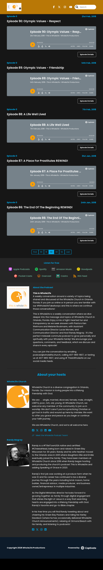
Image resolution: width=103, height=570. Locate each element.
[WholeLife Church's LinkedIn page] (41, 442)
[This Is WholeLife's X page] (58, 7)
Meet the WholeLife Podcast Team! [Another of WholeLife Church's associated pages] (50, 446)
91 (46, 252)
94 (62, 252)
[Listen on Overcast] (64, 279)
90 (41, 252)
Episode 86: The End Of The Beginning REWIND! (40, 207)
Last (68, 252)
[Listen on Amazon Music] (73, 271)
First (35, 252)
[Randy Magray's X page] (36, 541)
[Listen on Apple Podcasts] (28, 271)
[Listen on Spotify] (50, 270)
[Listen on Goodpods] (19, 279)
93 (57, 252)
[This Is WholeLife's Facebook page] (54, 7)
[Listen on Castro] (83, 279)
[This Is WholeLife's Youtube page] (69, 7)
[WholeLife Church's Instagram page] (39, 442)
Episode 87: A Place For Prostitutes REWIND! (37, 161)
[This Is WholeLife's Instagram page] (63, 7)
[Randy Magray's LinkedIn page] (41, 541)
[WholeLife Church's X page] (36, 442)
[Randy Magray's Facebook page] (33, 541)
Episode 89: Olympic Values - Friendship (35, 68)
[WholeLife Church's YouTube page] (44, 442)
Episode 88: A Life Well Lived (26, 114)
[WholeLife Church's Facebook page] (33, 442)
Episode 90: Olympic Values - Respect (34, 21)
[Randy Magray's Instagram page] (39, 541)
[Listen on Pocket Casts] (42, 279)
